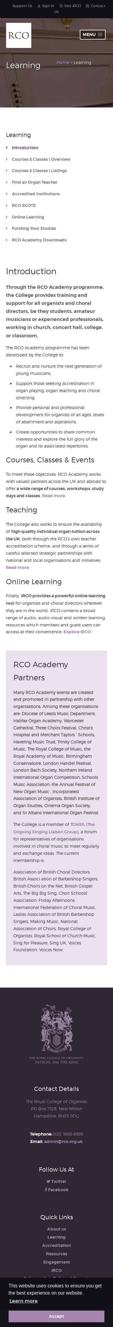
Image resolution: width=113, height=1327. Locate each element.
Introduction (25, 148)
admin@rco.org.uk (63, 1141)
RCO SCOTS (24, 205)
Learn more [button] (23, 1301)
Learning (56, 1237)
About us (56, 1229)
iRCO (56, 1270)
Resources (56, 1253)
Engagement (56, 1262)
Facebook (57, 1189)
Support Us (22, 6)
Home (63, 62)
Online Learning (28, 217)
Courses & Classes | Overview (41, 159)
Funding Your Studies (34, 228)
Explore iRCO (77, 631)
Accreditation (56, 1245)
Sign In (48, 6)
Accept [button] (56, 1316)
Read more (53, 495)
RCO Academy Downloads (39, 240)
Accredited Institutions (36, 194)
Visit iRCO (72, 6)
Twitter (56, 1181)
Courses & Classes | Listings (39, 171)
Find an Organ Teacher (35, 182)
